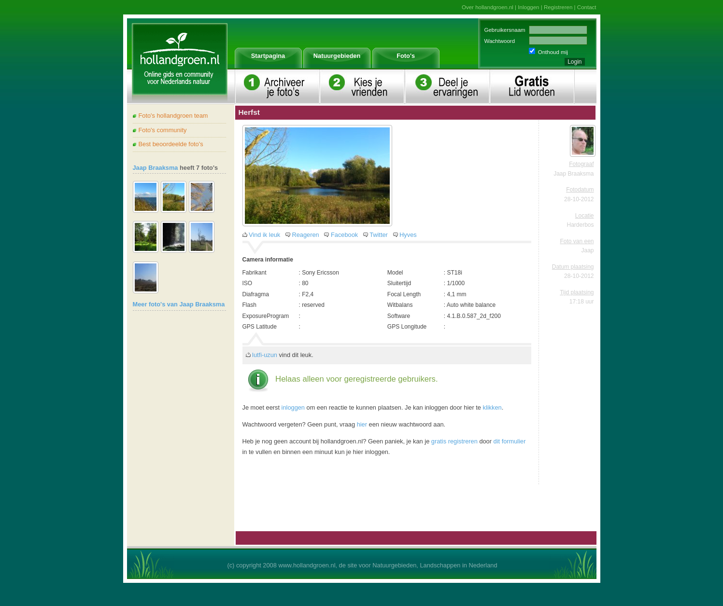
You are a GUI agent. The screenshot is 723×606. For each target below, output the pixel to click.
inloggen (293, 407)
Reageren (305, 234)
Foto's (406, 55)
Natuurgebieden (336, 55)
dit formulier (510, 441)
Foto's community (163, 130)
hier (362, 424)
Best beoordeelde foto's (171, 144)
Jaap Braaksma (155, 167)
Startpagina (268, 55)
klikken (492, 407)
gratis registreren (454, 441)
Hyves (408, 234)
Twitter (378, 234)
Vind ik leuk (264, 234)
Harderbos (580, 224)
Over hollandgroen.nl (487, 7)
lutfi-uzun (264, 354)
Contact (586, 7)
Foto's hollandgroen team (173, 115)
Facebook (344, 234)
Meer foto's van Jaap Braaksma (179, 304)
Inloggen (528, 7)
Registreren (558, 7)
